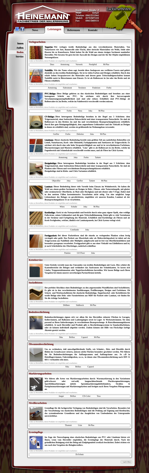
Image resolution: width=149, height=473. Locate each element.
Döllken (66, 305)
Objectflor (56, 181)
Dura (52, 64)
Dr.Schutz (80, 454)
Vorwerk (79, 64)
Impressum (74, 467)
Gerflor (56, 134)
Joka (90, 111)
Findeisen (96, 88)
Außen (19, 47)
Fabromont (67, 88)
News (35, 30)
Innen (20, 43)
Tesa (98, 396)
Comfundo (74, 230)
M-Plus (106, 64)
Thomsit (68, 425)
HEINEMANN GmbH (42, 14)
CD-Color (86, 396)
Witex (62, 207)
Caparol (84, 337)
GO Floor (81, 253)
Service (19, 56)
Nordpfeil (93, 64)
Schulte (74, 207)
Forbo (109, 88)
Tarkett (57, 111)
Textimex (82, 88)
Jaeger (61, 396)
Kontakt (92, 30)
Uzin (80, 425)
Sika (61, 337)
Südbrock (80, 305)
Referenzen (73, 30)
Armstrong (64, 64)
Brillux (72, 337)
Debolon (80, 134)
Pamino (67, 253)
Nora (80, 111)
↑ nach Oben (126, 462)
